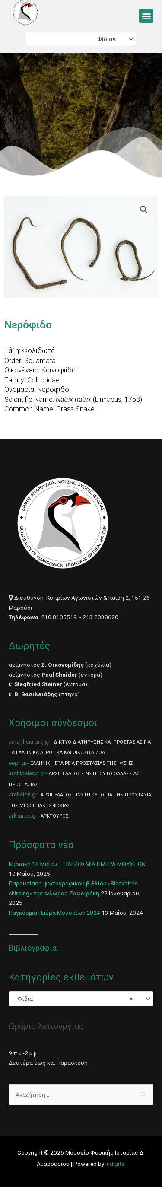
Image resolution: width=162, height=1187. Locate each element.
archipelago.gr (27, 773)
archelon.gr (23, 794)
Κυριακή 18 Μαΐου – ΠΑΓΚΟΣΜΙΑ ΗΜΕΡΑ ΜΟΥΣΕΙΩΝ (77, 863)
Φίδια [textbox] (104, 39)
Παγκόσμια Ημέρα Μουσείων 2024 (54, 912)
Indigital (115, 1163)
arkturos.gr (23, 815)
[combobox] (81, 39)
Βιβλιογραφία (33, 947)
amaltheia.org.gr (30, 741)
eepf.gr (18, 762)
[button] (146, 16)
